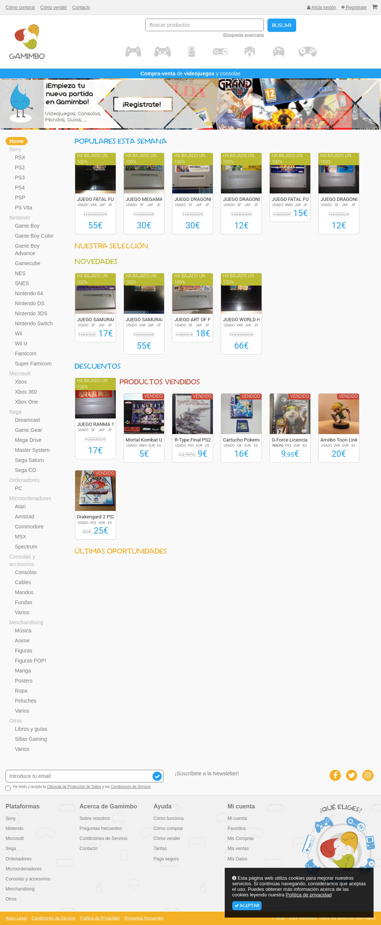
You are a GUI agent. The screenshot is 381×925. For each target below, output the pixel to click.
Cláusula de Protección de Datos (74, 787)
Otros (15, 721)
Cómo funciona (169, 818)
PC (18, 488)
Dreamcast (27, 420)
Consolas (25, 572)
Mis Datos (237, 859)
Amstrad (24, 517)
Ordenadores (24, 480)
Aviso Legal (16, 918)
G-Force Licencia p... (293, 440)
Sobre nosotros (95, 818)
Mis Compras (240, 838)
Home (16, 141)
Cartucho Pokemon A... (247, 440)
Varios (22, 612)
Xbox (21, 382)
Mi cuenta (237, 818)
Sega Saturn (29, 460)
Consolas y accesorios (22, 560)
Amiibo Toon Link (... (342, 440)
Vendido (153, 396)
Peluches (25, 701)
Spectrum (26, 547)
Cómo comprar (20, 7)
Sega (15, 412)
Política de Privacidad (100, 918)
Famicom (25, 353)
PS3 (20, 177)
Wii (18, 333)
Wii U (21, 343)
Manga (23, 671)
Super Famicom (33, 364)
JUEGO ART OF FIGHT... (199, 319)
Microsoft (20, 374)
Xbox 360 (26, 392)
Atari (20, 506)
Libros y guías (31, 729)
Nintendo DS (29, 303)
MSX (20, 537)
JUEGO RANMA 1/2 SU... (103, 424)
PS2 (20, 167)
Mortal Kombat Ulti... (148, 440)
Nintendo (19, 218)
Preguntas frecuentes (101, 828)
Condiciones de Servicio (131, 787)
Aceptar (246, 905)
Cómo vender (53, 7)
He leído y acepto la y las (78, 788)
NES (20, 273)
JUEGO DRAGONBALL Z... (201, 199)
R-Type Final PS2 (193, 440)
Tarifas (160, 848)
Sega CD (25, 470)
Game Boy (27, 226)
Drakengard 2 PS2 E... (100, 517)
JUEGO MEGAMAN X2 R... (154, 199)
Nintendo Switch (33, 323)
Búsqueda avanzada (243, 35)
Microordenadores (30, 498)
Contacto (81, 7)
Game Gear (28, 430)
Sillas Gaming (31, 739)
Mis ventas (238, 848)
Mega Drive (28, 440)
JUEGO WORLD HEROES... (251, 319)
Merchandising (26, 622)
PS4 (20, 187)
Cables (23, 582)
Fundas (23, 602)
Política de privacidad (309, 895)
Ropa (21, 691)
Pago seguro (166, 859)
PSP (20, 198)
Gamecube (27, 263)
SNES (22, 283)
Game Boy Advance (27, 249)
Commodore (29, 527)
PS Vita (23, 208)
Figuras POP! (30, 661)
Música (23, 631)
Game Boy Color (34, 236)
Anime (22, 641)
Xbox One (26, 402)
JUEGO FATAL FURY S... (102, 199)
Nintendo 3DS (31, 313)
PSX (20, 157)
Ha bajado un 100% (92, 159)
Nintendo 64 (29, 293)
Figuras (23, 651)
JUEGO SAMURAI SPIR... (103, 319)
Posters (23, 681)
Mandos (24, 592)
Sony (15, 149)
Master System (32, 450)
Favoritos (236, 828)
